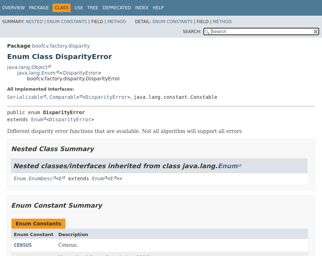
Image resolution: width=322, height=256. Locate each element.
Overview (13, 7)
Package (39, 7)
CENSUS (23, 245)
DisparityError (80, 73)
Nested (34, 21)
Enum (37, 119)
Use (79, 7)
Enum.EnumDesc (33, 178)
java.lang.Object (27, 67)
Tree (92, 7)
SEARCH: (192, 31)
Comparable (64, 97)
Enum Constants (67, 21)
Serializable (25, 97)
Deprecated (117, 7)
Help (158, 7)
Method (116, 21)
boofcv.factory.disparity (61, 46)
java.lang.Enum (36, 73)
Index (142, 7)
